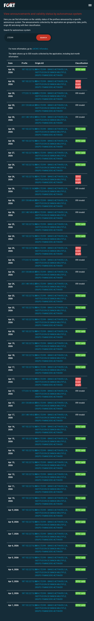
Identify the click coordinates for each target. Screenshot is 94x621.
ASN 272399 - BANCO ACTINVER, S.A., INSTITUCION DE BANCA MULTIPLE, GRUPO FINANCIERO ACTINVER (51, 72)
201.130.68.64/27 (29, 105)
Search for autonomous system (17, 30)
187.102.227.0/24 (29, 69)
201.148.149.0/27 (29, 117)
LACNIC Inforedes (40, 49)
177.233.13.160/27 (30, 93)
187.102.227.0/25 (29, 81)
